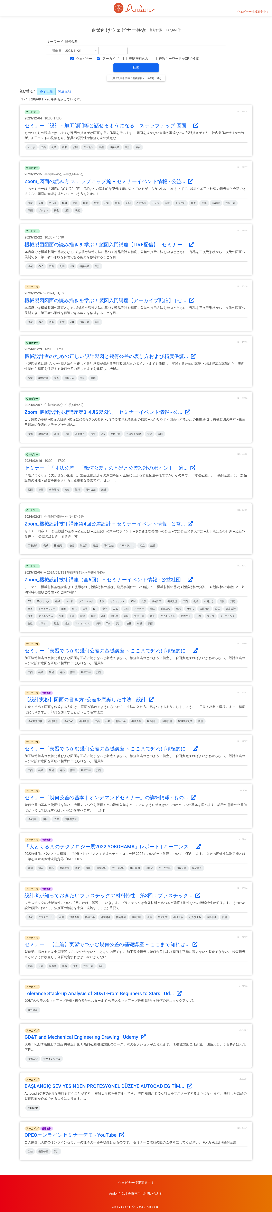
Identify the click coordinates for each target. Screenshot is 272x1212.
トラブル (180, 203)
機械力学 (136, 721)
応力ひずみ (195, 917)
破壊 (85, 608)
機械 (30, 203)
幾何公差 (114, 147)
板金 (56, 210)
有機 (139, 623)
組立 (142, 545)
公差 (53, 147)
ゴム (115, 608)
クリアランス (126, 545)
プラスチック (86, 601)
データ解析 (118, 868)
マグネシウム (45, 616)
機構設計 (53, 721)
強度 (95, 545)
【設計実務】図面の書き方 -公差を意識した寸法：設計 (89, 699)
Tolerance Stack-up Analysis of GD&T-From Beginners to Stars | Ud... (103, 993)
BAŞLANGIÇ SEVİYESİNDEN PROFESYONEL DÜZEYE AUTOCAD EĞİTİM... (108, 1086)
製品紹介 (197, 868)
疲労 (217, 608)
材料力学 (209, 601)
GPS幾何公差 (185, 721)
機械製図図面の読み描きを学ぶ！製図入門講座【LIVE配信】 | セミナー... (109, 245)
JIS (72, 266)
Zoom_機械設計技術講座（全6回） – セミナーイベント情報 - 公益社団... (109, 580)
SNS (64, 203)
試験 (82, 616)
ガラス (190, 608)
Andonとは (117, 1193)
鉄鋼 (98, 623)
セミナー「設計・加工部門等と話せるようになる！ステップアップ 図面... (111, 125)
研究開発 (54, 489)
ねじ (74, 608)
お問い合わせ (153, 1193)
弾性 (222, 601)
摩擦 (30, 608)
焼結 (152, 608)
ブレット (43, 210)
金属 (40, 203)
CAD (40, 266)
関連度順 (64, 91)
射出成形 (165, 608)
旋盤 (30, 623)
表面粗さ (80, 433)
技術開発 (121, 917)
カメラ (155, 203)
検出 (88, 868)
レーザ (69, 601)
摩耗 (178, 608)
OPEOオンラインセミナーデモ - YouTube (74, 1135)
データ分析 (165, 868)
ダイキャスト (167, 616)
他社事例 (135, 868)
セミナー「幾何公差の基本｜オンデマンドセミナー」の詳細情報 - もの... (110, 797)
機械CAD (69, 721)
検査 (193, 203)
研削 (30, 210)
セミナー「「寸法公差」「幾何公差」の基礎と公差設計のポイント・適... (110, 468)
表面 (138, 147)
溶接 (101, 147)
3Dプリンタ (43, 601)
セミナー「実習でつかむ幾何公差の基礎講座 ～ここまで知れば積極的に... (111, 651)
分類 (126, 616)
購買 (72, 672)
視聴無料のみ (139, 59)
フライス (43, 623)
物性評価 (212, 917)
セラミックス (117, 601)
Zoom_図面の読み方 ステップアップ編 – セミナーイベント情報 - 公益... (109, 181)
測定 (232, 601)
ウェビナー (84, 59)
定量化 (149, 868)
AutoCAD (33, 1107)
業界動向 (64, 868)
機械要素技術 (35, 721)
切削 (75, 147)
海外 (62, 672)
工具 (71, 616)
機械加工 (157, 601)
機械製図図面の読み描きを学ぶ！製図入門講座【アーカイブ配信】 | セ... (109, 300)
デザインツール (51, 1058)
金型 (104, 608)
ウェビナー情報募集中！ (253, 12)
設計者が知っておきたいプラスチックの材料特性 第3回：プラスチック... (112, 895)
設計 (127, 147)
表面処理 (88, 147)
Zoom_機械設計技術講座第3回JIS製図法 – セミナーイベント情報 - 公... (107, 412)
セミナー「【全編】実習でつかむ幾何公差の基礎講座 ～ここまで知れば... (111, 944)
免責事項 (134, 1193)
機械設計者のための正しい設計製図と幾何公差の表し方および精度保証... (110, 356)
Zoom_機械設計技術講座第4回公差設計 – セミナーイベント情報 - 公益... (109, 524)
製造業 (83, 545)
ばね (106, 203)
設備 (77, 489)
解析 (51, 672)
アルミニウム (82, 623)
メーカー (139, 608)
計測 (30, 868)
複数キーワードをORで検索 (179, 59)
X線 (108, 623)
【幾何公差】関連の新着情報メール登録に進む (136, 78)
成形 (75, 203)
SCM (133, 601)
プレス (210, 616)
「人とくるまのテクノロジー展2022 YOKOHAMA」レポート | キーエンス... (113, 847)
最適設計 (152, 721)
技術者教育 (71, 819)
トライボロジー (47, 608)
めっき (31, 147)
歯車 (204, 203)
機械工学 (178, 917)
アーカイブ (110, 59)
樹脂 (64, 147)
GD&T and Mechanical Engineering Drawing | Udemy (85, 1037)
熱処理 (216, 203)
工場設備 (33, 545)
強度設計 (231, 608)
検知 (77, 868)
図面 (43, 147)
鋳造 (152, 616)
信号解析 (101, 868)
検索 (136, 68)
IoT (95, 608)
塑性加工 (186, 616)
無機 (128, 623)
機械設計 (43, 378)
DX (29, 601)
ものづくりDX (133, 433)
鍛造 (56, 623)
